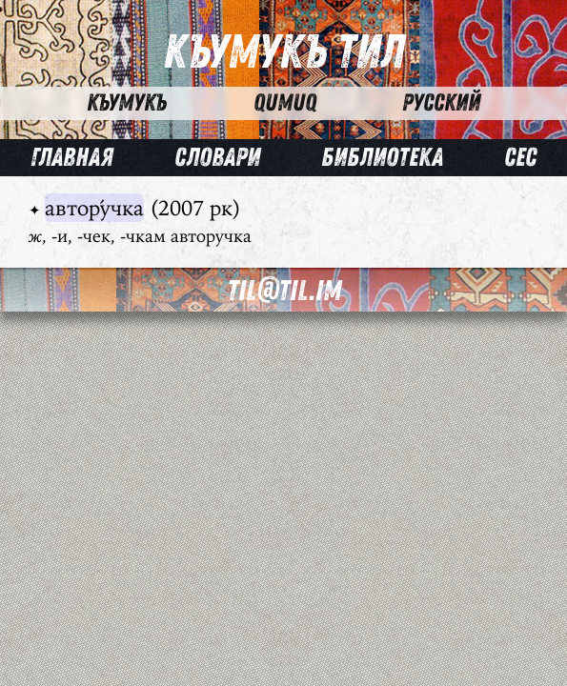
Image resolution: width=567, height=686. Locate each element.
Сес (520, 157)
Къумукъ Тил (284, 52)
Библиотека (382, 157)
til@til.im (284, 291)
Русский (441, 103)
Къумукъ (127, 103)
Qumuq (284, 103)
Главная (71, 157)
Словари (217, 157)
